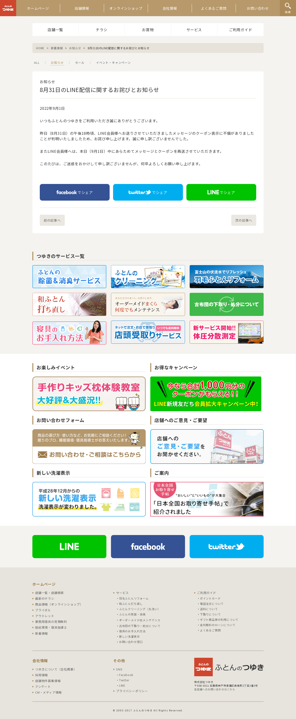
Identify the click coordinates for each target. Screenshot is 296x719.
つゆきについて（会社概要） (56, 669)
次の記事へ (243, 220)
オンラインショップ (125, 8)
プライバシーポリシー (132, 691)
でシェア (74, 192)
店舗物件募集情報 (48, 681)
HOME (40, 48)
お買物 (148, 29)
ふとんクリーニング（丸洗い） (139, 609)
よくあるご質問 (214, 8)
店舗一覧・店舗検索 (49, 592)
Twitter (124, 680)
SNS (119, 669)
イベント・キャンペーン (113, 62)
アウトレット (44, 616)
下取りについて (210, 614)
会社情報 (170, 8)
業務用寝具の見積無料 (51, 621)
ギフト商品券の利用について (219, 619)
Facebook (126, 675)
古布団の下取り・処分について (139, 626)
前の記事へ (52, 220)
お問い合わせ (258, 8)
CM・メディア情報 (48, 692)
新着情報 (57, 48)
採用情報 (41, 675)
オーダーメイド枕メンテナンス (139, 620)
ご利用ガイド (240, 29)
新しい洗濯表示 (129, 636)
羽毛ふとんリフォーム (134, 598)
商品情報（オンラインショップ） (59, 604)
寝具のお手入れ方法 (132, 631)
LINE (122, 685)
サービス (194, 29)
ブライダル (43, 610)
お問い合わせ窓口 (131, 642)
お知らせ (75, 48)
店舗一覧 (55, 29)
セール (80, 62)
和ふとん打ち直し (131, 604)
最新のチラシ (44, 598)
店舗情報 (82, 8)
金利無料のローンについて (217, 625)
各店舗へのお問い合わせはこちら (214, 689)
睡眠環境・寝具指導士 (51, 627)
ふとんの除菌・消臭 (132, 614)
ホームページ (38, 8)
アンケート (43, 686)
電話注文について (212, 604)
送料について (209, 609)
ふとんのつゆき (8, 8)
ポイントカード (210, 598)
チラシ (101, 29)
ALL (37, 62)
